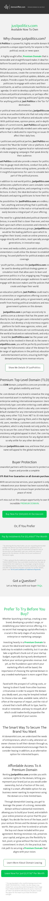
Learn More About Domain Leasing (24, 863)
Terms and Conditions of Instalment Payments (26, 569)
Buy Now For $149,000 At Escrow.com (24, 514)
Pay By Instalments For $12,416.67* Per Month (24, 537)
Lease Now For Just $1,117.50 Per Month (25, 873)
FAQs (39, 586)
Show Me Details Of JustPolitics (25, 368)
